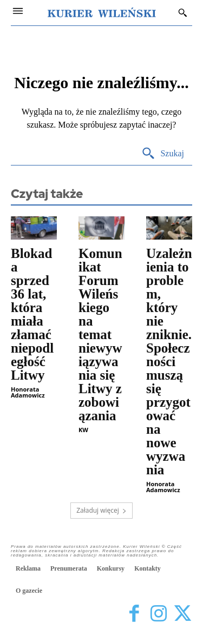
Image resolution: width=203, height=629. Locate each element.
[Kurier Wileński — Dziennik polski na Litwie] (102, 12)
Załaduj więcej (101, 510)
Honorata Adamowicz (28, 392)
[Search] (162, 153)
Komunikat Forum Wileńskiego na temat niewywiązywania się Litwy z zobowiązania (100, 334)
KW (83, 430)
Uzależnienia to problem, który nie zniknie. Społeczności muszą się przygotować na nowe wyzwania (169, 361)
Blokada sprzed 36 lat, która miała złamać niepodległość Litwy (32, 314)
